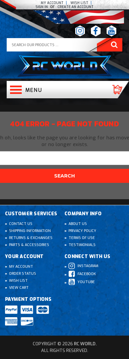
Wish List (18, 280)
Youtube (82, 282)
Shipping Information (30, 230)
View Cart (19, 287)
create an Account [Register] (75, 7)
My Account (52, 3)
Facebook (82, 274)
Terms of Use (82, 237)
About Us (78, 223)
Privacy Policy (82, 230)
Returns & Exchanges (30, 237)
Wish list (79, 3)
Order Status (22, 273)
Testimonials (82, 244)
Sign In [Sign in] (42, 7)
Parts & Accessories (29, 244)
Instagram (83, 266)
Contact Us (20, 223)
